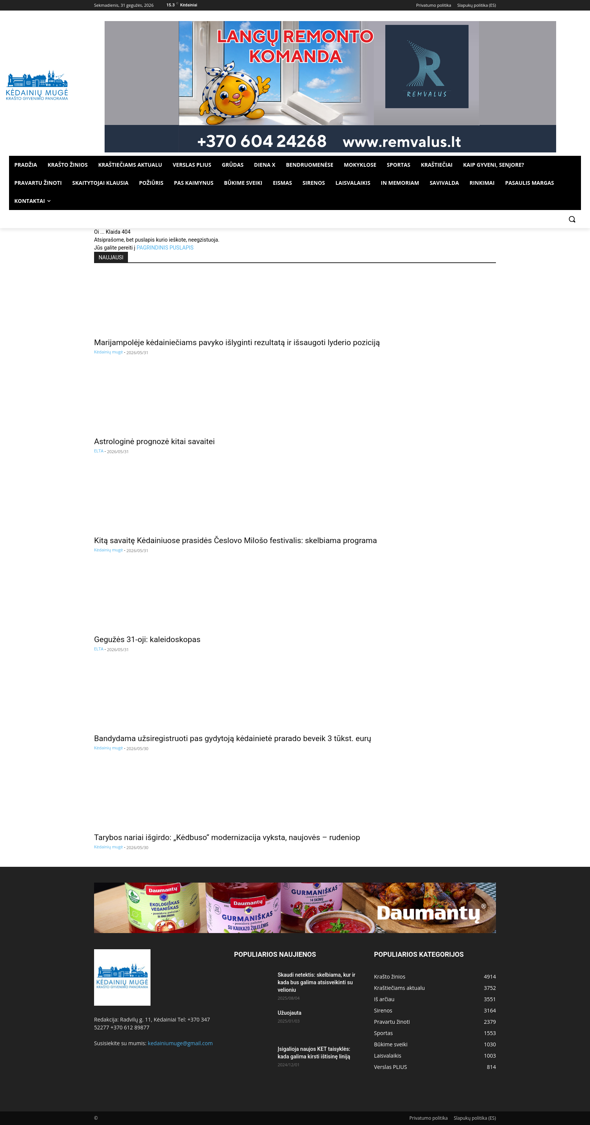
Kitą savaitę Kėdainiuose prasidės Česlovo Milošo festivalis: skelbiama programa (235, 540)
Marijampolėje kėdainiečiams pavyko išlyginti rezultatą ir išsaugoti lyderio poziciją (237, 342)
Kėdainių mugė (108, 352)
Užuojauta (289, 1013)
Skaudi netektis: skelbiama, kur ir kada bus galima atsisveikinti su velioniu (316, 982)
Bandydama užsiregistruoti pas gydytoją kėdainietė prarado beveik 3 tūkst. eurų (232, 738)
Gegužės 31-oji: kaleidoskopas (147, 639)
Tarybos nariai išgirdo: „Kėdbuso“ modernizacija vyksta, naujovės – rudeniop (227, 837)
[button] (572, 219)
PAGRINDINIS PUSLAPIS (165, 248)
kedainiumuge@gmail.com (180, 1043)
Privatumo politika (428, 1118)
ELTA (98, 451)
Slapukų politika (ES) (475, 1118)
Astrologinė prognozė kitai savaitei (154, 441)
